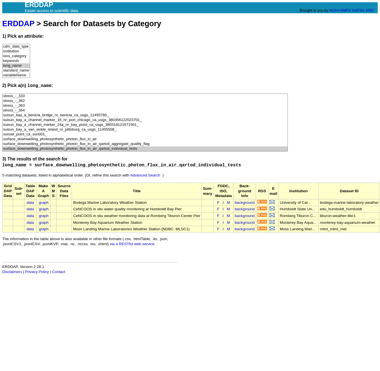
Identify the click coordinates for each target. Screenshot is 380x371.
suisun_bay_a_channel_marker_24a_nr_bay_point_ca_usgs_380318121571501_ (145, 124)
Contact (58, 272)
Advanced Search (145, 175)
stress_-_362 (145, 101)
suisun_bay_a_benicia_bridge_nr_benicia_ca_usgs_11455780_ (145, 115)
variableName (16, 75)
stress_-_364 (145, 110)
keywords (16, 61)
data (30, 202)
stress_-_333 (145, 96)
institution (16, 51)
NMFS (345, 10)
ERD (370, 10)
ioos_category (16, 56)
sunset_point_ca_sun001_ (145, 134)
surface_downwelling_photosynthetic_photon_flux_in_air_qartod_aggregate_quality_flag (145, 144)
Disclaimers (12, 272)
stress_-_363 (145, 105)
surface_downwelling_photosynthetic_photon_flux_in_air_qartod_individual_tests (145, 148)
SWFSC (358, 10)
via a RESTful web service (132, 244)
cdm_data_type (16, 46)
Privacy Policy (37, 272)
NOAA (334, 10)
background (245, 202)
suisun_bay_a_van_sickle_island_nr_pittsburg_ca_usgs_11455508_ (145, 129)
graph (44, 202)
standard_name (16, 70)
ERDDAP (18, 23)
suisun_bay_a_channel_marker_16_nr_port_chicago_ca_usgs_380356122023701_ (145, 120)
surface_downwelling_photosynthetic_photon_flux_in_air (145, 139)
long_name (16, 65)
